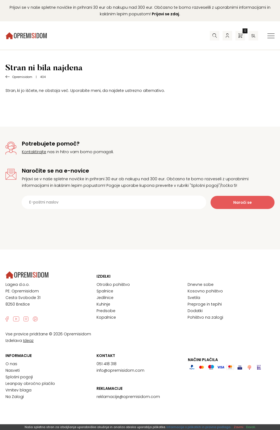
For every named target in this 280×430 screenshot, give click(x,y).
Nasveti (12, 370)
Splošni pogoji (19, 377)
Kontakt (106, 355)
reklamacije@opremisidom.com (128, 396)
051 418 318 (106, 364)
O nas (11, 364)
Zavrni (238, 427)
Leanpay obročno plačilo (30, 383)
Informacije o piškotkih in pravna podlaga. (199, 427)
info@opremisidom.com (120, 370)
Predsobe (106, 310)
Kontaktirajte (34, 152)
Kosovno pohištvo (205, 291)
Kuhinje (103, 304)
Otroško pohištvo (113, 284)
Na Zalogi (14, 396)
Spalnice (105, 291)
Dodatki (195, 310)
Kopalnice (106, 317)
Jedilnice (105, 297)
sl (253, 36)
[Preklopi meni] (271, 35)
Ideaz (28, 340)
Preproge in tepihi (205, 304)
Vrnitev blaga (18, 390)
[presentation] (140, 222)
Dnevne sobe (201, 284)
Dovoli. (251, 427)
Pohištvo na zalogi (205, 317)
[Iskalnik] (214, 35)
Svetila (194, 297)
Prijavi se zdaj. (166, 14)
